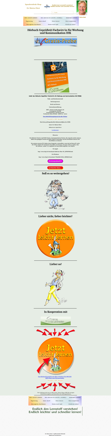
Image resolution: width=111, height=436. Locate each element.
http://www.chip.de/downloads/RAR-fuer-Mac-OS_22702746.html (55, 151)
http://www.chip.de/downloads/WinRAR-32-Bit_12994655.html (55, 157)
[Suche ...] (62, 12)
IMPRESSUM (51, 435)
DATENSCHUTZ (58, 435)
